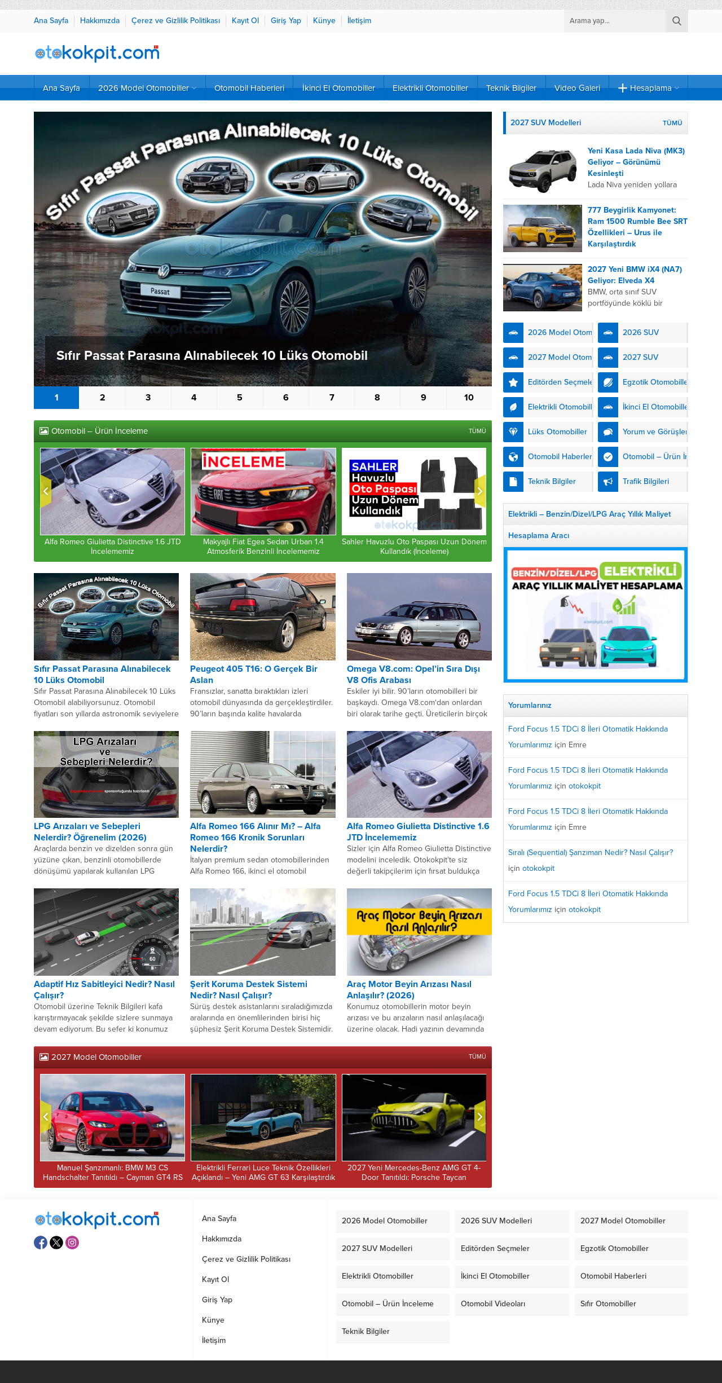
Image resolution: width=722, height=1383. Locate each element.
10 (469, 397)
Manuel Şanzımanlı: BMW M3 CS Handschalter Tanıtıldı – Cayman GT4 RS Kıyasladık (113, 1177)
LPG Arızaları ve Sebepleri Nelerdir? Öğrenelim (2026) (90, 832)
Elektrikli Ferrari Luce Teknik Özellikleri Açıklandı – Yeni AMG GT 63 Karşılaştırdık (263, 1172)
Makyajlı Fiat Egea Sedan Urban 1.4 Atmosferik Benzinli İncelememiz (263, 546)
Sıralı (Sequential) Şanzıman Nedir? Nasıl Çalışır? (590, 852)
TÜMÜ (477, 431)
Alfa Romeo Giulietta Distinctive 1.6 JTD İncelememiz (113, 546)
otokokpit (585, 786)
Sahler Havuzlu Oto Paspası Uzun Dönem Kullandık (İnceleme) (414, 546)
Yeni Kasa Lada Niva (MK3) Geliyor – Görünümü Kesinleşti (636, 162)
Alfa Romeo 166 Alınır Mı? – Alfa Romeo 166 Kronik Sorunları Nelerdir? (255, 838)
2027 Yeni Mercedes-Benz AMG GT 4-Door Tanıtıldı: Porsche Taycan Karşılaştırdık (414, 1177)
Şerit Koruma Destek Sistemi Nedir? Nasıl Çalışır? (248, 990)
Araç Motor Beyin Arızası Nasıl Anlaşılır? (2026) (409, 990)
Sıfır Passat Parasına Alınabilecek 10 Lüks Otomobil (212, 355)
